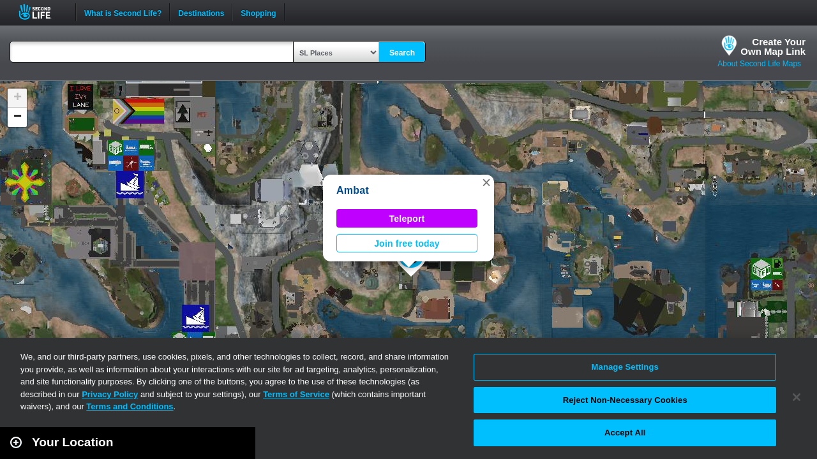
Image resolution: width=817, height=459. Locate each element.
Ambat (352, 190)
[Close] (797, 397)
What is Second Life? (122, 12)
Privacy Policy (110, 394)
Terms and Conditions (129, 406)
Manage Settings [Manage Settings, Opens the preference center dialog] (625, 367)
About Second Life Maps (759, 63)
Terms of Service (296, 394)
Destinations (201, 12)
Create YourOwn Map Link (773, 46)
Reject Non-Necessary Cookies (625, 400)
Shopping (258, 12)
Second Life (42, 11)
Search (402, 52)
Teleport (407, 219)
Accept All (624, 432)
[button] (486, 182)
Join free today (407, 243)
